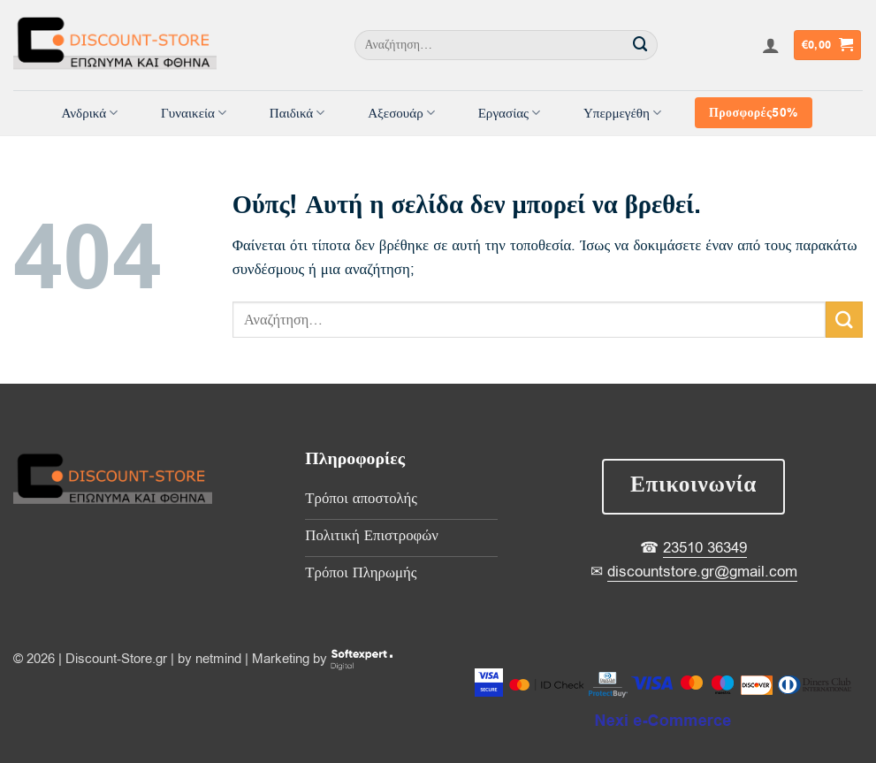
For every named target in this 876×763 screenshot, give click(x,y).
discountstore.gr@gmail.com (702, 571)
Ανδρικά (89, 113)
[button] (771, 45)
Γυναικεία (193, 113)
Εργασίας (509, 113)
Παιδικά (297, 113)
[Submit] (641, 44)
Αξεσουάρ (401, 113)
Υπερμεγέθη (622, 113)
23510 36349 (705, 548)
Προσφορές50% (753, 112)
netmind (218, 659)
